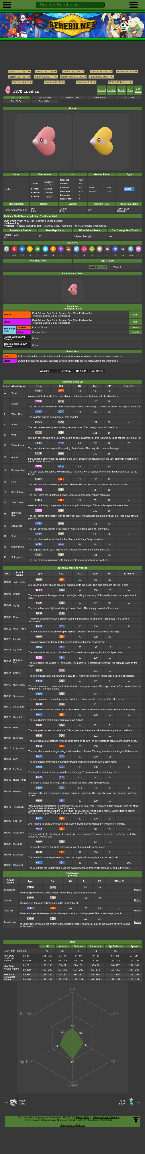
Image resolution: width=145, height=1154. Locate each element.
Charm (14, 404)
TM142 (7, 780)
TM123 (7, 759)
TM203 (7, 844)
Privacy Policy (83, 1117)
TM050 (7, 685)
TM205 (7, 854)
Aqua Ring (16, 526)
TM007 (7, 617)
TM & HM (81, 371)
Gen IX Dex (17, 97)
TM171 (7, 807)
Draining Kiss (18, 470)
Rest (15, 727)
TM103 (7, 738)
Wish (13, 435)
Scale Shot (18, 832)
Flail (13, 481)
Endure (17, 673)
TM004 (7, 605)
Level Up (66, 371)
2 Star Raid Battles (61, 316)
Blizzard (17, 791)
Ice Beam (18, 769)
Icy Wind (17, 649)
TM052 (7, 696)
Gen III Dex (45, 101)
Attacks (121, 90)
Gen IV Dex (17, 101)
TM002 (7, 594)
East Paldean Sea (41, 313)
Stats (130, 90)
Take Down (17, 502)
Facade (17, 639)
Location (111, 90)
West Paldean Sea (82, 313)
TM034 (7, 649)
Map (135, 314)
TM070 (7, 707)
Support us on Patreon (72, 1125)
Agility (14, 424)
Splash (7, 900)
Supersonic (9, 890)
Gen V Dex (128, 97)
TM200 (7, 832)
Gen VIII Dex (44, 97)
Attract (14, 457)
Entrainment (10, 922)
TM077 (7, 717)
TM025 (7, 639)
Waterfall (17, 717)
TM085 (7, 727)
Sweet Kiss (17, 492)
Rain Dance (19, 685)
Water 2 (117, 267)
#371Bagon (122, 1102)
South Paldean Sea (62, 313)
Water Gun (16, 414)
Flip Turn (17, 821)
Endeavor (18, 854)
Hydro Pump (17, 547)
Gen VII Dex (72, 97)
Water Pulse (17, 445)
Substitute (18, 738)
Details (135, 327)
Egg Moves (138, 90)
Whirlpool (18, 865)
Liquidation (19, 748)
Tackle (14, 393)
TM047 (7, 673)
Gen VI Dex (100, 97)
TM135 (7, 769)
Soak (14, 536)
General (102, 90)
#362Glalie (22, 1102)
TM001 (7, 582)
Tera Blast (18, 807)
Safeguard (16, 557)
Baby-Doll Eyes (16, 514)
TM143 (7, 791)
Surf (15, 759)
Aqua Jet (8, 910)
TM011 (7, 629)
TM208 (7, 865)
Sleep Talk (18, 707)
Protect (17, 617)
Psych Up (18, 844)
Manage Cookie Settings (106, 1117)
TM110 (7, 748)
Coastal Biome (39, 327)
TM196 (7, 821)
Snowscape (19, 696)
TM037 (7, 661)
